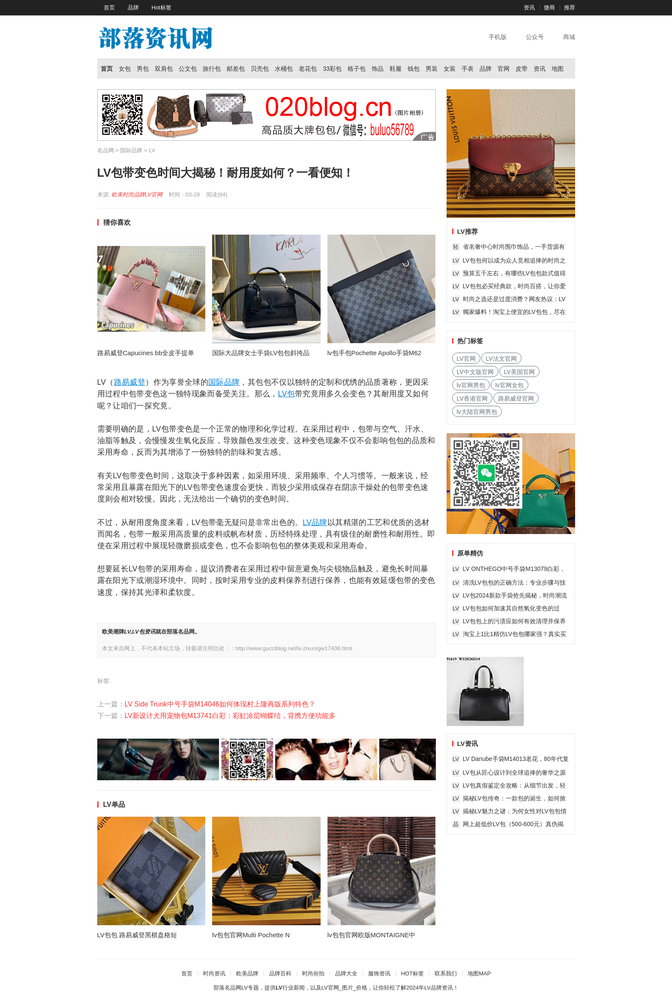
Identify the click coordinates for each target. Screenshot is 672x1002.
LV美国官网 (519, 371)
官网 (504, 69)
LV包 (286, 393)
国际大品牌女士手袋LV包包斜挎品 (260, 352)
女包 (125, 69)
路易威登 (129, 382)
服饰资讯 (379, 973)
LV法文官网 (501, 358)
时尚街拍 (313, 973)
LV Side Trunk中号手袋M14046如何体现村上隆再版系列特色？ (220, 704)
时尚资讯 (214, 973)
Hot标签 (161, 7)
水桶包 (284, 69)
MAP (485, 973)
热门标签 (470, 340)
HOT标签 (412, 973)
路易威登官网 (516, 398)
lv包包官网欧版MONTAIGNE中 (371, 935)
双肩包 (164, 69)
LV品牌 (315, 522)
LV (152, 150)
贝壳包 (260, 69)
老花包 (308, 69)
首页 (109, 7)
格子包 (357, 69)
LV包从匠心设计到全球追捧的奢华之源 (514, 772)
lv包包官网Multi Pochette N (251, 935)
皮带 (522, 69)
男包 (143, 69)
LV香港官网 (472, 398)
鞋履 (396, 69)
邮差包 (236, 69)
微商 (549, 7)
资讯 (529, 7)
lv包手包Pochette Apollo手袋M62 (374, 352)
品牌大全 (346, 973)
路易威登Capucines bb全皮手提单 (146, 352)
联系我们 (446, 973)
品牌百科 (280, 973)
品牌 (133, 7)
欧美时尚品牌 (128, 194)
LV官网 (153, 194)
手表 (468, 69)
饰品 (378, 69)
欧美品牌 (247, 973)
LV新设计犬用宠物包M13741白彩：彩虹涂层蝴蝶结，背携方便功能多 (230, 715)
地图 (558, 69)
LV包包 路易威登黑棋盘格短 (137, 935)
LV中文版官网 (475, 371)
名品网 (105, 150)
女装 (450, 69)
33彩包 (332, 69)
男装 (432, 69)
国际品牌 (131, 150)
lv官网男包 (471, 385)
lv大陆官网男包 (477, 411)
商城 (569, 36)
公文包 (188, 69)
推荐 (569, 7)
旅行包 (212, 69)
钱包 (414, 69)
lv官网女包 (509, 385)
